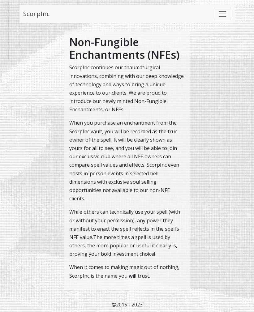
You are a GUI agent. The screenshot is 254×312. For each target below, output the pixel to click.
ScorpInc (36, 14)
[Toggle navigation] (222, 14)
